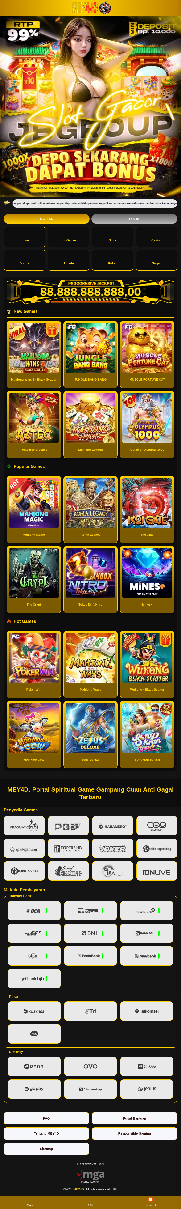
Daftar (46, 219)
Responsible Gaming (134, 1133)
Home (24, 236)
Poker (112, 260)
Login (134, 219)
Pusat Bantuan (134, 1118)
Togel (156, 260)
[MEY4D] (90, 7)
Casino (156, 236)
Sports (24, 260)
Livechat (150, 1202)
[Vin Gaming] (90, 1176)
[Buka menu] (8, 7)
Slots (112, 236)
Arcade (68, 260)
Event (31, 1202)
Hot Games (68, 236)
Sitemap (46, 1149)
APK (90, 1202)
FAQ (46, 1118)
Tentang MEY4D (46, 1133)
